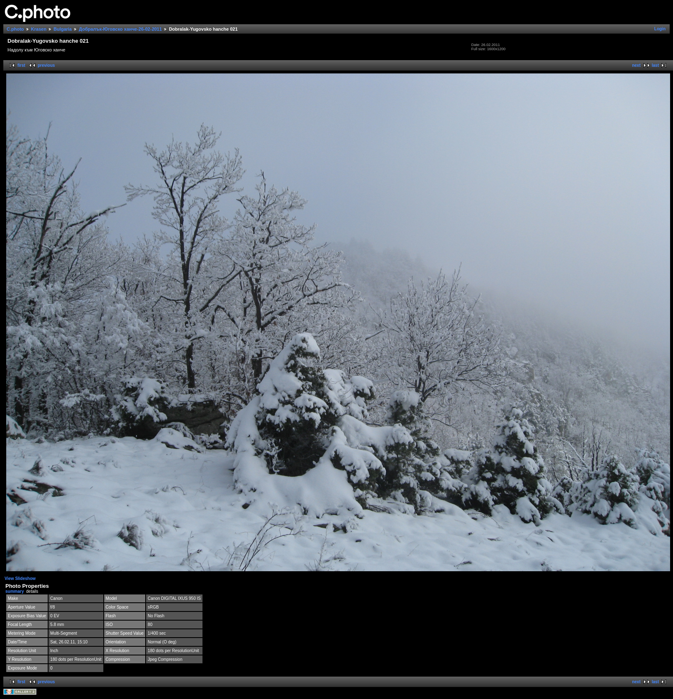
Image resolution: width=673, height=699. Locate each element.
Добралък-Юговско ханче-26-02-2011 (120, 29)
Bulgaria (63, 29)
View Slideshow (20, 578)
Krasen (38, 29)
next (636, 65)
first (21, 65)
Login (660, 29)
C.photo (15, 29)
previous (46, 65)
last (655, 65)
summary (14, 591)
